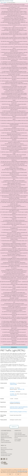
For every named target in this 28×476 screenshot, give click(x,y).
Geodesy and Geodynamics (15, 402)
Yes (10, 474)
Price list (16, 437)
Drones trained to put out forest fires (16, 273)
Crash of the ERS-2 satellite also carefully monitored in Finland (16, 317)
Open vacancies (3, 447)
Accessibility (3, 451)
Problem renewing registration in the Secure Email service (16, 106)
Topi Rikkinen (12, 391)
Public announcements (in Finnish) (21, 436)
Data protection (3, 452)
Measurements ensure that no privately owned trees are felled (16, 276)
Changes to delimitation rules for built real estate (15, 184)
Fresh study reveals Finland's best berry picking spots (16, 272)
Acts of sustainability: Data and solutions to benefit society (16, 258)
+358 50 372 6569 (13, 384)
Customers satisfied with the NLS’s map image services (15, 321)
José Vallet (12, 393)
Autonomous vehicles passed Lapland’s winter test (15, 20)
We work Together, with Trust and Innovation (15, 180)
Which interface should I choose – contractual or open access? (15, 277)
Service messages (18, 439)
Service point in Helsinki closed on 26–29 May (15, 4)
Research (5, 2)
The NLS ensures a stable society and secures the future (15, 307)
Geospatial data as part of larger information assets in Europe (15, 323)
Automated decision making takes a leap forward (15, 262)
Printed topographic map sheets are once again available (15, 93)
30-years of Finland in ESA (16, 186)
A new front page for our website (15, 310)
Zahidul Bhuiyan (13, 383)
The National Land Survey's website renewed (15, 274)
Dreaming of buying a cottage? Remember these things (15, 18)
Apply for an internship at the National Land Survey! (16, 334)
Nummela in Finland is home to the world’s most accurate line (15, 195)
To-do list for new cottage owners (16, 90)
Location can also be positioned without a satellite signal (15, 97)
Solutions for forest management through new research (15, 325)
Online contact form (4, 433)
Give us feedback (18, 440)
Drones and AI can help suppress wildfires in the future (15, 248)
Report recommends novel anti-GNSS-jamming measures (16, 61)
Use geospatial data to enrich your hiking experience (16, 110)
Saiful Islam (12, 387)
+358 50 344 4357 (13, 395)
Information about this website (6, 454)
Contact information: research (20, 434)
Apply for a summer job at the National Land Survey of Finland (16, 63)
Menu (27, 1)
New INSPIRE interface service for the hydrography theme (16, 270)
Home (2, 2)
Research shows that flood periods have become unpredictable (16, 157)
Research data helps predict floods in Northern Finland (16, 11)
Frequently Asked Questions (6, 442)
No (18, 474)
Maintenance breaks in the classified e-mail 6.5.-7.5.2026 (15, 12)
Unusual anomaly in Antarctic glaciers (16, 168)
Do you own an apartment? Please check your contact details (15, 57)
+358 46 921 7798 (20, 389)
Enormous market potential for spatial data (15, 19)
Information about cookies (22, 471)
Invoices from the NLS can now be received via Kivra (15, 308)
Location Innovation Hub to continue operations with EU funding (16, 44)
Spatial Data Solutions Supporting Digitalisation (19, 406)
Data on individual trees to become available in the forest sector (16, 120)
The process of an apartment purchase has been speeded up (16, 147)
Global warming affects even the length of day (16, 292)
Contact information (18, 433)
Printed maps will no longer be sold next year (15, 220)
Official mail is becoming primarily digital (16, 16)
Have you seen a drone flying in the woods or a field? (16, 86)
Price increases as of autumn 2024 (15, 269)
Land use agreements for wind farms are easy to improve (16, 299)
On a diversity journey (16, 205)
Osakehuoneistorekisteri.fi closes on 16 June (15, 128)
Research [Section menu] (14, 347)
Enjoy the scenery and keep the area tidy (16, 303)
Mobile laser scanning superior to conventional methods (15, 188)
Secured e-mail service (5, 436)
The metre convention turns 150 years (16, 143)
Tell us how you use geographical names (15, 91)
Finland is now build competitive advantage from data (16, 71)
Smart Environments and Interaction (16, 408)
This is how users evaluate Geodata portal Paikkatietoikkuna (16, 161)
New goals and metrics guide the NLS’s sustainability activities (15, 187)
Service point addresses (5, 440)
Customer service (4, 434)
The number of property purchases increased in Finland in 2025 (16, 37)
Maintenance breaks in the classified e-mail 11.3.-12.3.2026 (15, 33)
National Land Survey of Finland (6, 449)
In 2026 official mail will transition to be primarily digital (16, 67)
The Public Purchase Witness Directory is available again (15, 322)
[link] (19, 411)
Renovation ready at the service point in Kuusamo (15, 344)
